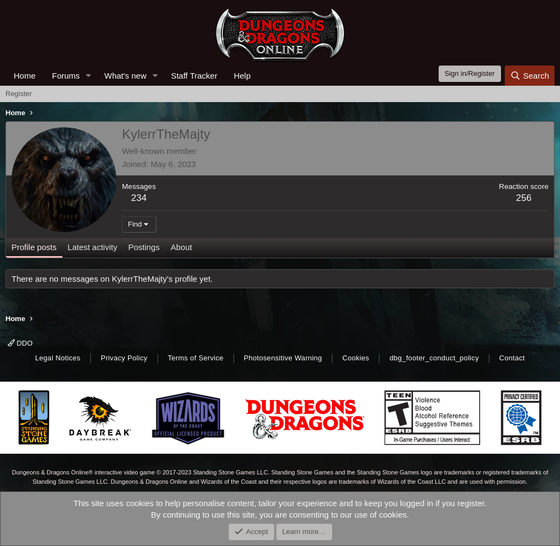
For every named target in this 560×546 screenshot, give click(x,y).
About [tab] (181, 247)
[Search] (530, 76)
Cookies (355, 358)
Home (25, 75)
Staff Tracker (194, 75)
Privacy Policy (124, 358)
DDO (20, 343)
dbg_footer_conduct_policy (434, 358)
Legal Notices (57, 358)
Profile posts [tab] (34, 247)
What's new (125, 75)
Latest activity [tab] (93, 247)
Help (242, 75)
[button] (88, 76)
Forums (66, 75)
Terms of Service (196, 358)
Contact (512, 358)
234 (139, 198)
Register (18, 94)
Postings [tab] (144, 247)
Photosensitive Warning (283, 358)
